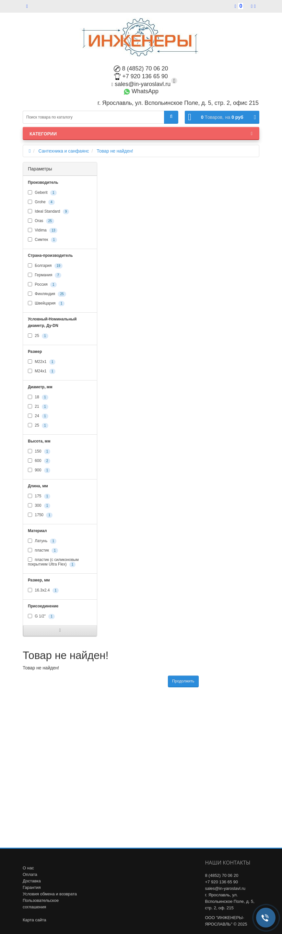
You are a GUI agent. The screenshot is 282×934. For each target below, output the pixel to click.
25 (38, 336)
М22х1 (41, 362)
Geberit (42, 192)
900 (39, 470)
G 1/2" (41, 616)
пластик (43, 550)
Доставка (32, 880)
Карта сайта (34, 919)
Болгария (45, 265)
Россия (42, 284)
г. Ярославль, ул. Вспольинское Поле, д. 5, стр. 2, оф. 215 (229, 901)
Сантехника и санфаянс (63, 151)
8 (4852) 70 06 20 (141, 68)
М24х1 (41, 371)
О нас (28, 868)
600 (39, 461)
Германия (44, 275)
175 (39, 496)
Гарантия (32, 887)
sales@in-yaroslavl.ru (141, 84)
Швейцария (46, 303)
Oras (41, 221)
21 (38, 406)
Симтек (42, 240)
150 (39, 451)
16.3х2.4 (43, 590)
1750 (40, 515)
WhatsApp (141, 91)
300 (39, 505)
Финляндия (47, 294)
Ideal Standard (48, 211)
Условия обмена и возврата (50, 893)
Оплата (30, 874)
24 (38, 416)
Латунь (42, 541)
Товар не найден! (115, 151)
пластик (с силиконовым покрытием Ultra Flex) (53, 562)
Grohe (41, 202)
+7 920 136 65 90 (141, 76)
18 (38, 397)
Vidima (42, 230)
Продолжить (183, 681)
